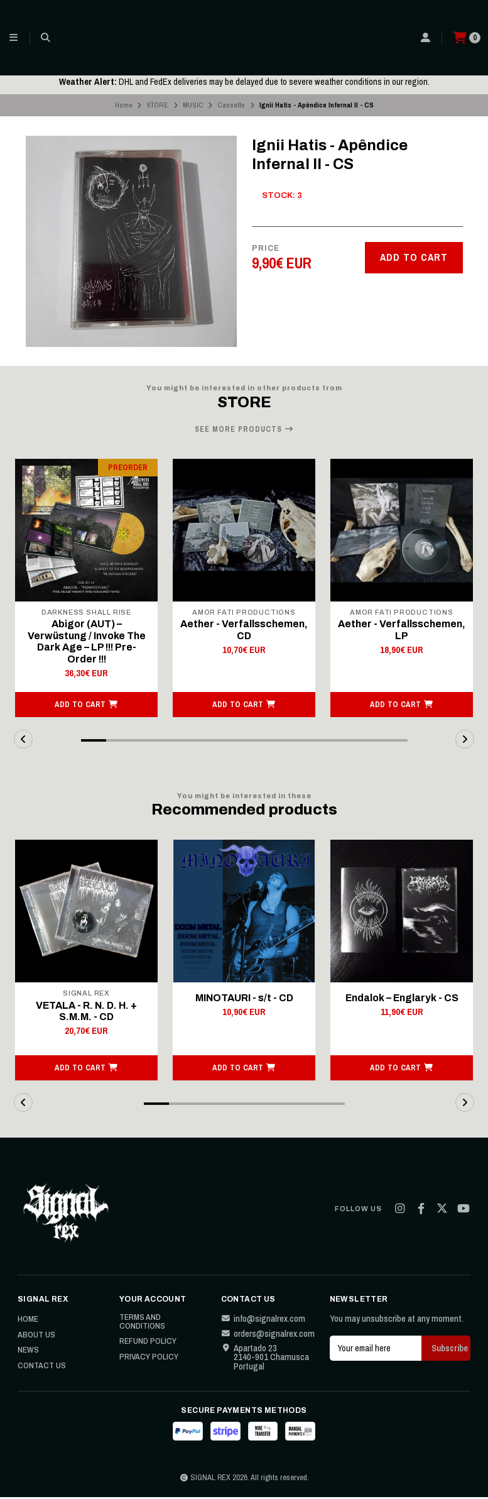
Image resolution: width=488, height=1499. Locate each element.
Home (124, 105)
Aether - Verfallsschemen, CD (244, 630)
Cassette (231, 105)
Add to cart (414, 257)
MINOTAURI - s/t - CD (244, 999)
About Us (36, 1336)
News (28, 1352)
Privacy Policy (148, 1358)
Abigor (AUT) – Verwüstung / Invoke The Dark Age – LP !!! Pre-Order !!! (86, 642)
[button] (86, 705)
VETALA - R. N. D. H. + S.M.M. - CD (87, 1013)
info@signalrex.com (263, 1320)
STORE (157, 105)
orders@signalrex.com (268, 1336)
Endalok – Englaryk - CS (402, 999)
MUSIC (193, 105)
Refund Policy (147, 1343)
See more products (244, 429)
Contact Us (42, 1367)
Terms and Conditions (142, 1323)
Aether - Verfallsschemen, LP (401, 630)
